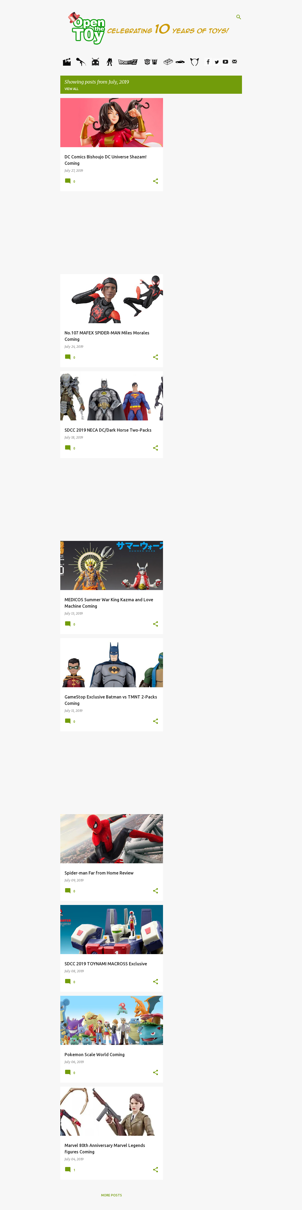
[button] (155, 181)
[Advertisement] (111, 232)
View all (71, 89)
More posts (111, 1195)
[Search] (239, 17)
